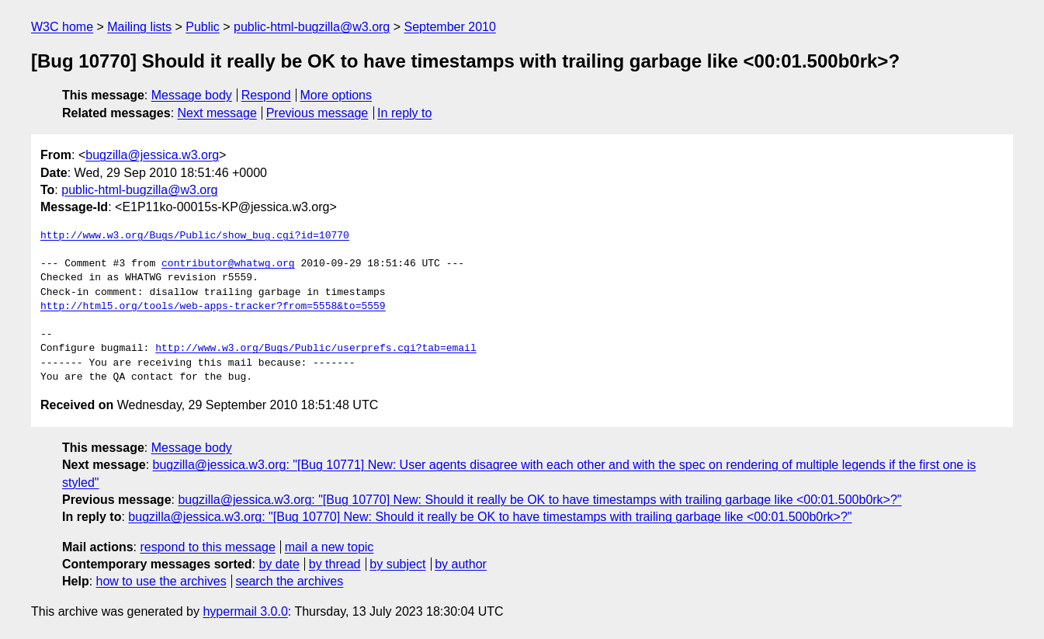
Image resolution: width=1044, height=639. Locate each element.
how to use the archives (161, 581)
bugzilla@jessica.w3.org (152, 154)
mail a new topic (329, 547)
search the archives (290, 581)
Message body (191, 95)
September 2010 (450, 26)
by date (278, 564)
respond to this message (207, 547)
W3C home (62, 26)
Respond (266, 95)
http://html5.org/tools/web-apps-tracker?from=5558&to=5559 (213, 307)
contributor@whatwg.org (228, 264)
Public (203, 26)
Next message (217, 113)
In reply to (404, 113)
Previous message (317, 113)
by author (461, 564)
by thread (335, 564)
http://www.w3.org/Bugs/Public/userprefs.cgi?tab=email (315, 349)
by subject (397, 564)
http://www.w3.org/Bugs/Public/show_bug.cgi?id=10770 (194, 236)
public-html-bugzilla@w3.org (312, 26)
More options (336, 95)
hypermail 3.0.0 (245, 611)
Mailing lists (139, 26)
